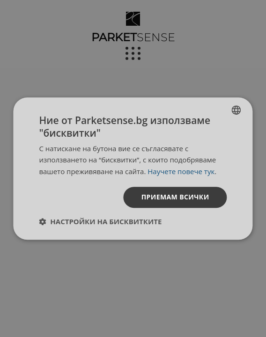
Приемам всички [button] (175, 196)
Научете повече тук (181, 171)
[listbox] (236, 110)
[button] (100, 221)
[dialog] (132, 168)
